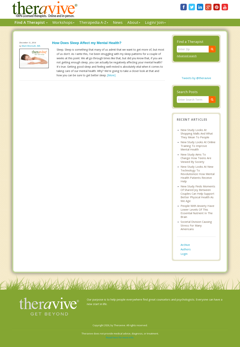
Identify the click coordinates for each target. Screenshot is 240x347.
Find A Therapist (31, 22)
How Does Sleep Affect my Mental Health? (87, 43)
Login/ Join (155, 22)
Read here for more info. (120, 337)
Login (184, 254)
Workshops (63, 22)
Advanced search (187, 56)
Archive (185, 245)
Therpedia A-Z (93, 22)
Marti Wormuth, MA (31, 46)
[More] (111, 75)
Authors (186, 249)
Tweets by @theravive (196, 78)
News (118, 22)
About (133, 22)
